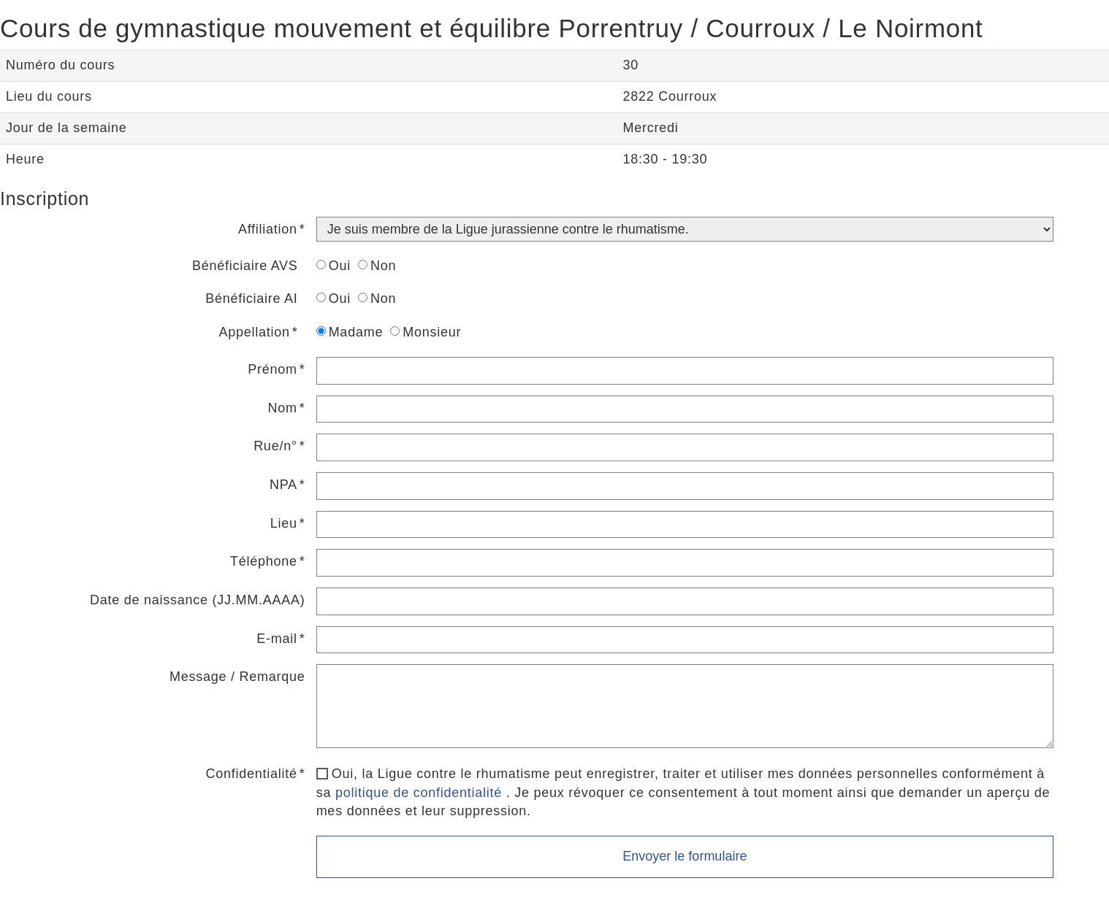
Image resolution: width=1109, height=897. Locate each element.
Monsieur (425, 332)
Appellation (254, 332)
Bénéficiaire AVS (245, 265)
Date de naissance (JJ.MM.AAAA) (197, 600)
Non (377, 265)
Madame (350, 332)
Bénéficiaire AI (251, 298)
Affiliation (267, 229)
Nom (282, 408)
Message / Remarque (237, 676)
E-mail (276, 638)
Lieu (283, 523)
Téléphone (263, 561)
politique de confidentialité (418, 792)
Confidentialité (251, 773)
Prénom (272, 369)
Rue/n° (275, 446)
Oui (333, 265)
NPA (283, 484)
